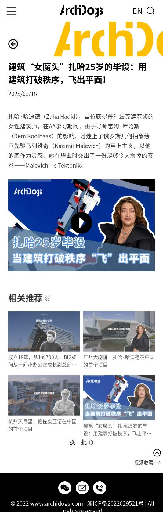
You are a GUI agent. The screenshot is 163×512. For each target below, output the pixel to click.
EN (137, 11)
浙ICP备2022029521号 (115, 503)
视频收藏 (144, 462)
